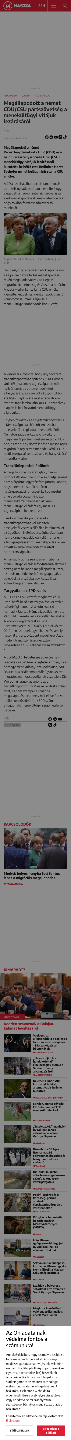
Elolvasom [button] (13, 1420)
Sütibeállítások (19, 1430)
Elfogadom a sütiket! (51, 1430)
